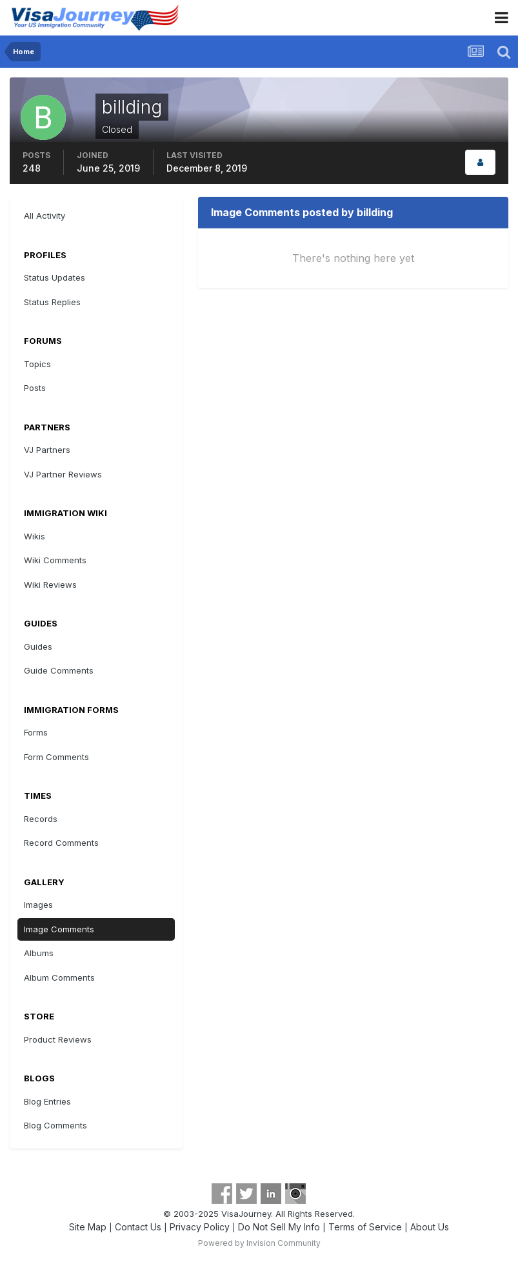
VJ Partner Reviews (63, 474)
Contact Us (138, 1226)
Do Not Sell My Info (279, 1226)
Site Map (87, 1226)
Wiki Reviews (50, 584)
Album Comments (59, 977)
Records (40, 819)
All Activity (44, 215)
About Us (429, 1226)
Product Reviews (58, 1039)
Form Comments (56, 757)
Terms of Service (365, 1226)
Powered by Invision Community (259, 1243)
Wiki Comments (55, 560)
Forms (36, 732)
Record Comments (61, 842)
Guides (38, 646)
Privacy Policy (200, 1226)
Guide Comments (59, 670)
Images (38, 904)
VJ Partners (47, 450)
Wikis (34, 536)
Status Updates (54, 277)
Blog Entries (47, 1101)
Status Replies (52, 302)
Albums (39, 953)
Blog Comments (55, 1125)
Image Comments (59, 929)
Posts (35, 388)
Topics (37, 364)
